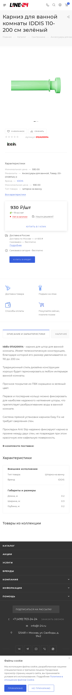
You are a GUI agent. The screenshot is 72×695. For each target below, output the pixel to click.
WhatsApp (53, 648)
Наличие (61, 334)
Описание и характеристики (26, 334)
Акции (7, 554)
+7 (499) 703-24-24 (25, 619)
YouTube (36, 648)
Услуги (8, 562)
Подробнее (16, 245)
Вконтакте (19, 648)
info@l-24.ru (38, 625)
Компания (10, 579)
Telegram (27, 648)
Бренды (8, 571)
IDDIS (20, 181)
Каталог (9, 545)
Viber (44, 648)
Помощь (9, 596)
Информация (12, 588)
